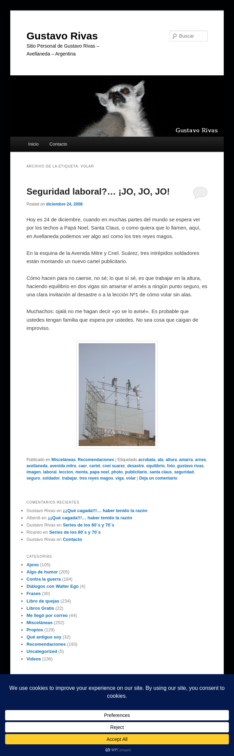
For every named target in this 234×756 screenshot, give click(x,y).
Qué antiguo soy (43, 637)
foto (171, 465)
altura (171, 459)
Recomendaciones (96, 459)
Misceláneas (63, 459)
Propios (34, 629)
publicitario (136, 472)
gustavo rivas (190, 465)
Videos (33, 658)
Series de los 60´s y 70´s (88, 525)
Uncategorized (41, 651)
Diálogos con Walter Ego (52, 586)
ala (161, 459)
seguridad (184, 472)
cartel (94, 465)
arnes (200, 459)
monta (81, 472)
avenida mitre (63, 465)
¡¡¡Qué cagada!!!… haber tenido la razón (105, 510)
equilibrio (155, 465)
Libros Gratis (40, 608)
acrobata (146, 459)
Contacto (58, 144)
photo (117, 472)
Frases (33, 593)
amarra (186, 459)
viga (120, 478)
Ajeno (32, 564)
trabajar (69, 478)
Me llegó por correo (47, 615)
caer (83, 465)
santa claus (161, 472)
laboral (49, 472)
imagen (33, 472)
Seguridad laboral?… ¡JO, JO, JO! (98, 191)
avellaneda (36, 465)
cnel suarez (114, 465)
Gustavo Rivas (62, 35)
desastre (135, 465)
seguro (33, 478)
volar (131, 478)
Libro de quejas (42, 601)
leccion (66, 472)
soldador (51, 478)
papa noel (99, 472)
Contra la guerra (43, 579)
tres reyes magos (96, 478)
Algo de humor (42, 571)
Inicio (33, 144)
